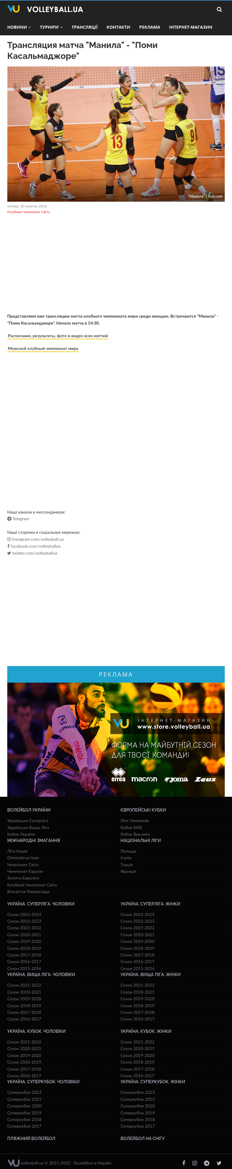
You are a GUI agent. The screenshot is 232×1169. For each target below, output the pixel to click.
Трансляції (85, 27)
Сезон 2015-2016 (24, 968)
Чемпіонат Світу (23, 864)
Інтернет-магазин (190, 27)
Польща (128, 851)
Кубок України (21, 834)
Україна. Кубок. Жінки (146, 1031)
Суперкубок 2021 (24, 1099)
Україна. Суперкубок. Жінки (153, 1081)
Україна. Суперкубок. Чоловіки (43, 1081)
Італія (126, 857)
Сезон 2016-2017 (24, 961)
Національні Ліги (141, 840)
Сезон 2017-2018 (24, 954)
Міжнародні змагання (33, 840)
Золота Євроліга (23, 877)
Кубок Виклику (135, 834)
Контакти (118, 27)
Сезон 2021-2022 (24, 927)
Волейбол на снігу (143, 1138)
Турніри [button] (51, 27)
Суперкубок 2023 (24, 1092)
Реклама (149, 27)
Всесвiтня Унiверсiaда (28, 891)
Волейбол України (29, 810)
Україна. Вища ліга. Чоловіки (41, 974)
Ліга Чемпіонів (135, 820)
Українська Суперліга (27, 820)
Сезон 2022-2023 (24, 921)
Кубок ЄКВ (131, 827)
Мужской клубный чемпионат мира (43, 348)
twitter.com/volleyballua (32, 553)
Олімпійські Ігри (23, 857)
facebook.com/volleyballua (33, 546)
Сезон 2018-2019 (24, 948)
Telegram (18, 519)
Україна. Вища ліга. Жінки (151, 974)
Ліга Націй (17, 851)
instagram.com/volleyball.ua (35, 539)
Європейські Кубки (143, 810)
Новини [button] (19, 27)
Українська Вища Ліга (28, 827)
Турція (127, 864)
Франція (128, 871)
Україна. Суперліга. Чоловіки (41, 904)
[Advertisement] (116, 264)
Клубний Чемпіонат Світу (28, 212)
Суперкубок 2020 (24, 1105)
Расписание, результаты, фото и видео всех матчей (58, 335)
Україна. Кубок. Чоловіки (36, 1031)
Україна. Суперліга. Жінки (150, 904)
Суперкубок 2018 (24, 1119)
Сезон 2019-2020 (24, 941)
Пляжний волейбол (31, 1138)
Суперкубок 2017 (24, 1126)
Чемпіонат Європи (25, 871)
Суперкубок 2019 (24, 1112)
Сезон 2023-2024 (24, 914)
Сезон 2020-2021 (24, 934)
